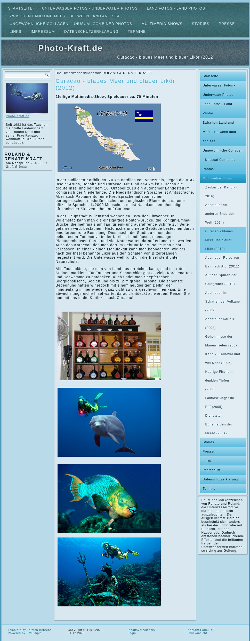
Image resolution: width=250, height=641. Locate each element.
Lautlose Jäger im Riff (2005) (219, 402)
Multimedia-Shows (162, 24)
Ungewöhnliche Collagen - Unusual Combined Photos (71, 24)
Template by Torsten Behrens (30, 629)
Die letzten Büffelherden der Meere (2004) (218, 424)
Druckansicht (197, 633)
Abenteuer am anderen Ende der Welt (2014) (219, 213)
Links (15, 31)
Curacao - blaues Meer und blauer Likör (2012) (219, 240)
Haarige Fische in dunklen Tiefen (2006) (219, 380)
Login (132, 633)
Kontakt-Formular (201, 629)
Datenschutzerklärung (91, 31)
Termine (137, 31)
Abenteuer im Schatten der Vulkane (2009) (222, 301)
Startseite (20, 8)
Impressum (43, 31)
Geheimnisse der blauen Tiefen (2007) (222, 341)
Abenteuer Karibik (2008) (219, 323)
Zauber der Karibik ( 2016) (221, 192)
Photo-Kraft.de (70, 48)
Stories (200, 24)
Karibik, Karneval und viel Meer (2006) (222, 358)
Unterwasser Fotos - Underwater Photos (90, 8)
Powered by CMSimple (25, 633)
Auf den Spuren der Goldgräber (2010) (221, 279)
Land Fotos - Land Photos (176, 8)
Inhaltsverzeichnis (141, 629)
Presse (227, 24)
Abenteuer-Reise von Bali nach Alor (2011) (222, 262)
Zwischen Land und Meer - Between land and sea (65, 16)
